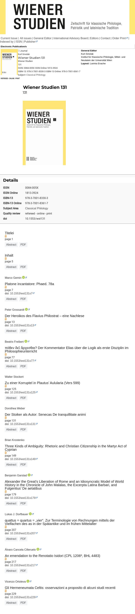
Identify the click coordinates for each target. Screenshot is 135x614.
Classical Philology (35, 75)
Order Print (119, 38)
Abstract (11, 244)
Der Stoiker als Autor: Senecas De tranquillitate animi (45, 414)
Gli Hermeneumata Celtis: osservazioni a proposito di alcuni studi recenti (60, 588)
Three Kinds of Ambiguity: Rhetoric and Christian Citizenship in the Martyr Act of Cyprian (66, 447)
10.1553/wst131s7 (20, 293)
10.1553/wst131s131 (22, 424)
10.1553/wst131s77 (21, 360)
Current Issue (9, 38)
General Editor (42, 38)
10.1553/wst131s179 (22, 497)
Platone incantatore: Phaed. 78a (29, 284)
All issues (25, 38)
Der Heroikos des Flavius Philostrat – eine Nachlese (44, 316)
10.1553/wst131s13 (21, 325)
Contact (105, 38)
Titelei (9, 233)
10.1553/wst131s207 (22, 533)
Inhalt (9, 255)
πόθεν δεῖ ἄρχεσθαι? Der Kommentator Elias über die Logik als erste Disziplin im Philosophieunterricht (66, 349)
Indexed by (6, 41)
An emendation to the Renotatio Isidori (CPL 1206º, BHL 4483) (52, 556)
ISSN (18, 41)
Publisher (30, 41)
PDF (23, 244)
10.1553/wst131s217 (22, 565)
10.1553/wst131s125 (22, 392)
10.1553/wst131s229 (22, 597)
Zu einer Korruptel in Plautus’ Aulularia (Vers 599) (42, 383)
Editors (94, 38)
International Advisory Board (70, 38)
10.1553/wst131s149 (22, 459)
